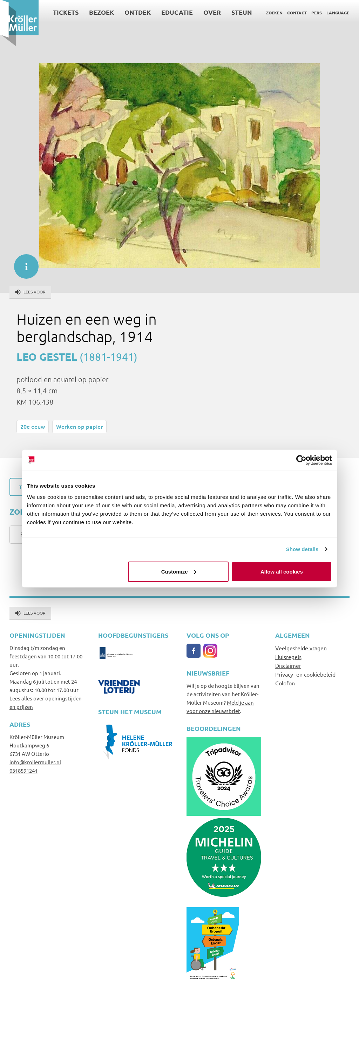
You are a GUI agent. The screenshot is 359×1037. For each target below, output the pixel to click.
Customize (178, 571)
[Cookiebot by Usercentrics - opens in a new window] (301, 460)
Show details (302, 549)
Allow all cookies (281, 571)
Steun (241, 12)
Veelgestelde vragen (301, 647)
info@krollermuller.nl (35, 762)
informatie (23, 263)
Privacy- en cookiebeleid (305, 674)
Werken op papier (79, 426)
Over (212, 12)
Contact (297, 12)
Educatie (177, 12)
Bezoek (101, 12)
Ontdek (137, 12)
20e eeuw (32, 426)
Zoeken (274, 12)
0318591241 (23, 770)
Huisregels (288, 656)
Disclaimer (288, 665)
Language (337, 12)
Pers (316, 12)
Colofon (285, 682)
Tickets (66, 12)
